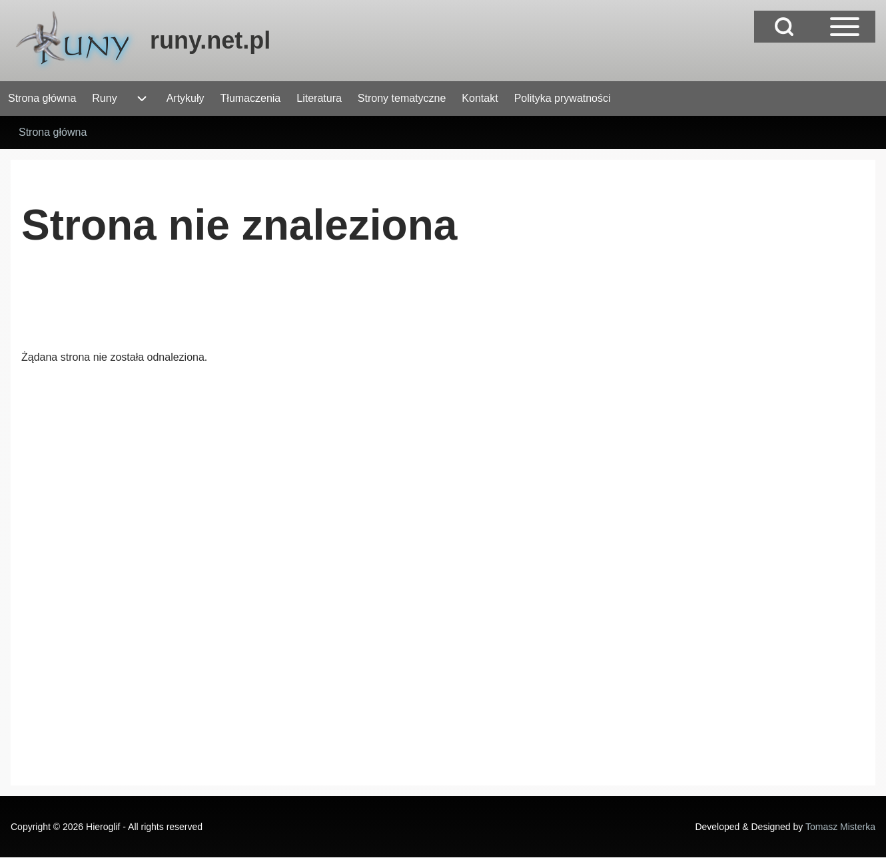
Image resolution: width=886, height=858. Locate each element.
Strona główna (53, 132)
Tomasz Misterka (840, 826)
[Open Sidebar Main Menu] (844, 27)
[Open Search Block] (784, 27)
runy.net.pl (210, 40)
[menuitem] (42, 98)
